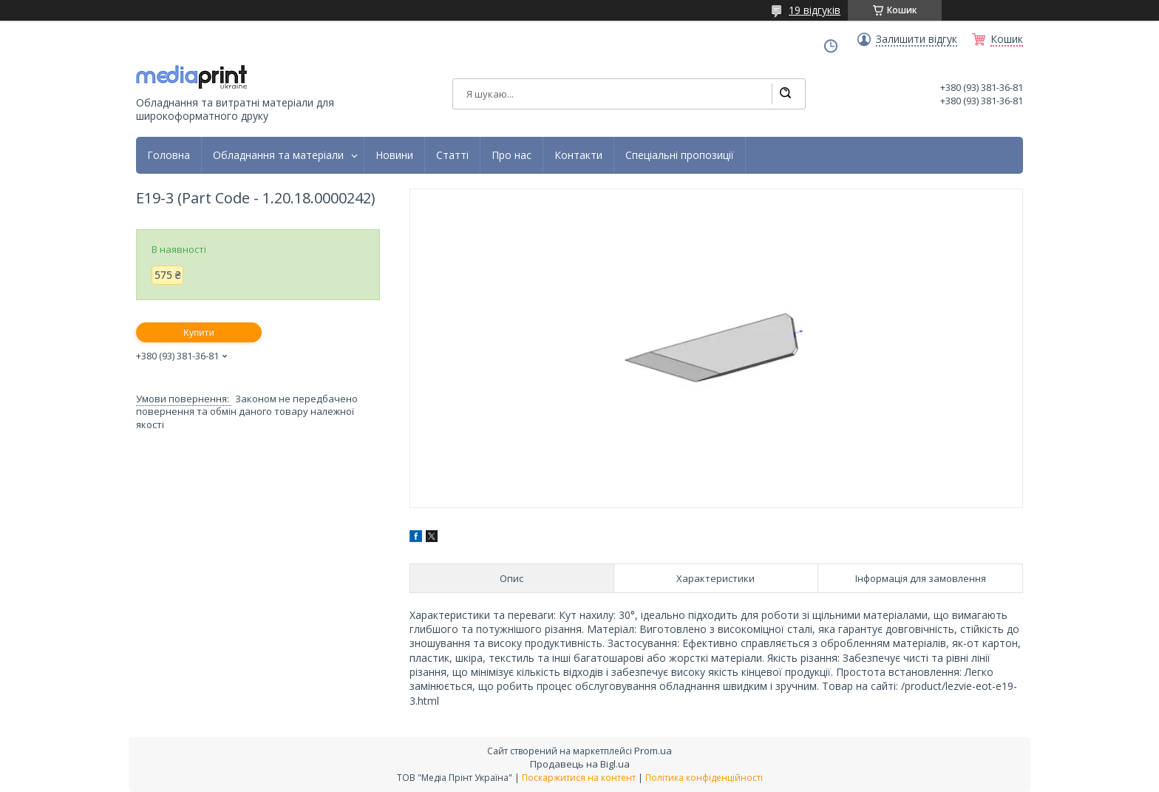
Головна (168, 155)
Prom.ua (653, 750)
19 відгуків (814, 10)
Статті (452, 155)
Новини (394, 155)
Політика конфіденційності (704, 777)
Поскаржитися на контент (579, 777)
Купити (198, 332)
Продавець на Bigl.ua (580, 764)
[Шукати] (785, 94)
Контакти (578, 155)
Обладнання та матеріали (278, 155)
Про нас (511, 155)
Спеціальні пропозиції (679, 155)
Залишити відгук (916, 39)
